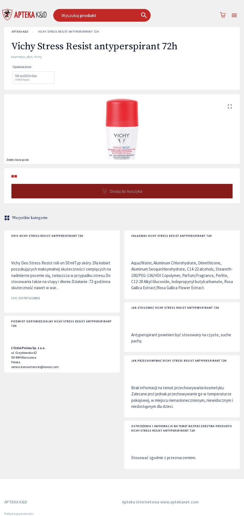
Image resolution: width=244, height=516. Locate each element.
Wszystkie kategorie (26, 217)
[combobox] (112, 15)
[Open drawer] (234, 15)
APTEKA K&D (20, 31)
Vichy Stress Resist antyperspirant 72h (68, 31)
